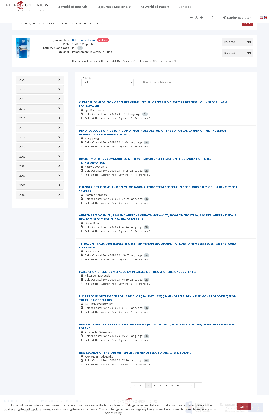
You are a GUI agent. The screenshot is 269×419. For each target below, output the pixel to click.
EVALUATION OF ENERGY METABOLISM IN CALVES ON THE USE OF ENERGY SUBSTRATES (137, 272)
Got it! (244, 407)
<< (141, 385)
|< (134, 385)
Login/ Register (237, 17)
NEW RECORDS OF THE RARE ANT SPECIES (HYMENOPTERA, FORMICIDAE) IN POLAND (135, 352)
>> (190, 385)
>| (198, 385)
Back (247, 23)
